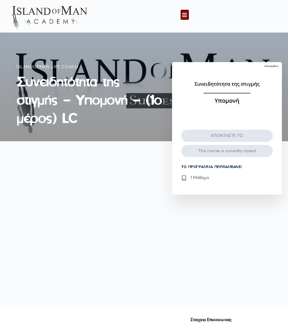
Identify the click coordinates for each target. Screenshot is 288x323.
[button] (185, 15)
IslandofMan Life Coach (47, 67)
